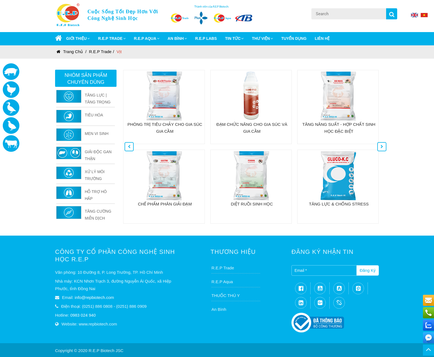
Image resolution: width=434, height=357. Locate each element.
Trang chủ (69, 51)
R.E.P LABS (206, 38)
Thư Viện (262, 38)
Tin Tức (234, 38)
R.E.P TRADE (111, 38)
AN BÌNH (177, 38)
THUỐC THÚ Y (225, 295)
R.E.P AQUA (146, 38)
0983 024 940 (83, 315)
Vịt (119, 51)
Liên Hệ (322, 38)
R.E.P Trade (100, 51)
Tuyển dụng (293, 38)
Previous (124, 142)
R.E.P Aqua (222, 281)
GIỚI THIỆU (78, 38)
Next (377, 142)
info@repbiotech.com (94, 297)
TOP (428, 350)
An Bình (218, 309)
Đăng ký (368, 270)
